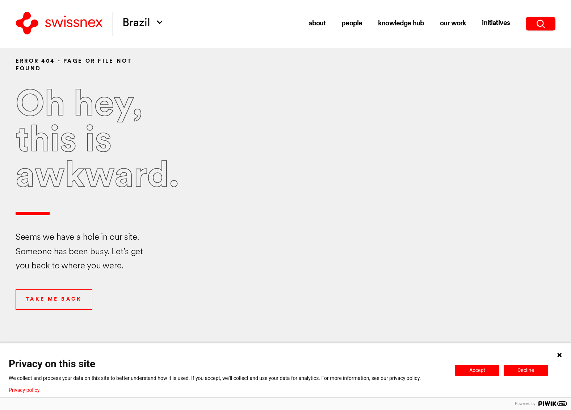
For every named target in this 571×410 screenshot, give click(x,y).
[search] (540, 23)
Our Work (453, 23)
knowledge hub (401, 23)
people (351, 23)
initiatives (496, 23)
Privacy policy (24, 390)
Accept (477, 370)
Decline (525, 370)
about (317, 23)
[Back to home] (59, 24)
